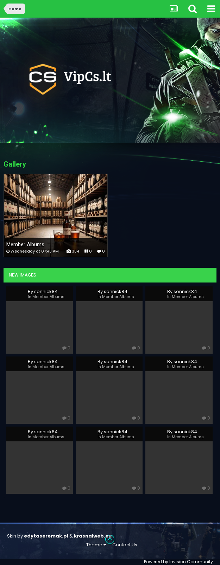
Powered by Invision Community (178, 562)
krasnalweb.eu (93, 536)
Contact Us (124, 544)
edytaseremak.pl (46, 536)
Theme (96, 544)
